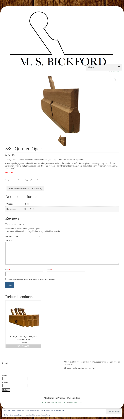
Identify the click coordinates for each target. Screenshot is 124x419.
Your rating (9, 236)
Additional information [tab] (19, 188)
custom (116, 72)
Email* (14, 384)
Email (49, 269)
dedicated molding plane (23, 180)
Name (7, 269)
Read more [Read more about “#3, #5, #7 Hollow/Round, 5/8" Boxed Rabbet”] (23, 346)
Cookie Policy (45, 415)
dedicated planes (35, 180)
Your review (9, 240)
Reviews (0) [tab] (37, 188)
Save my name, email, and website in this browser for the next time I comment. (31, 279)
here (48, 402)
